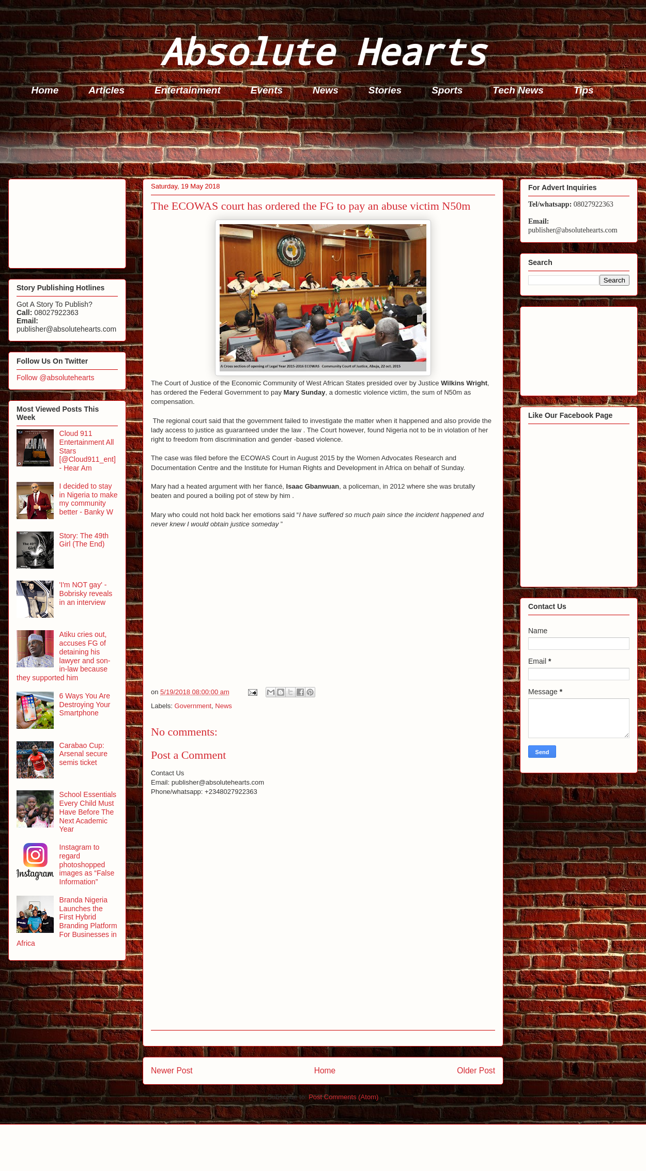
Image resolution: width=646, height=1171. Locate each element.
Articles (106, 90)
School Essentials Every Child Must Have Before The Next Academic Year (88, 811)
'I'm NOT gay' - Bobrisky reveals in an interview (86, 593)
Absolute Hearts (323, 51)
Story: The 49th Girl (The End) (84, 540)
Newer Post (172, 1070)
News (326, 90)
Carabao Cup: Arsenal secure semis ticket (83, 754)
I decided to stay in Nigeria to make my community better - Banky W (88, 499)
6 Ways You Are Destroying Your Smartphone (85, 704)
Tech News (518, 90)
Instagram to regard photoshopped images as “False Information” (87, 864)
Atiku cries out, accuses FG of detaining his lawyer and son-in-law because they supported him (63, 656)
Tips (584, 90)
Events (267, 90)
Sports (447, 90)
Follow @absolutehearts (55, 377)
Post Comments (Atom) (343, 1097)
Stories (385, 90)
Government (193, 706)
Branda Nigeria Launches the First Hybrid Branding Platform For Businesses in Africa (67, 921)
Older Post (476, 1070)
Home (45, 90)
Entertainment (188, 90)
